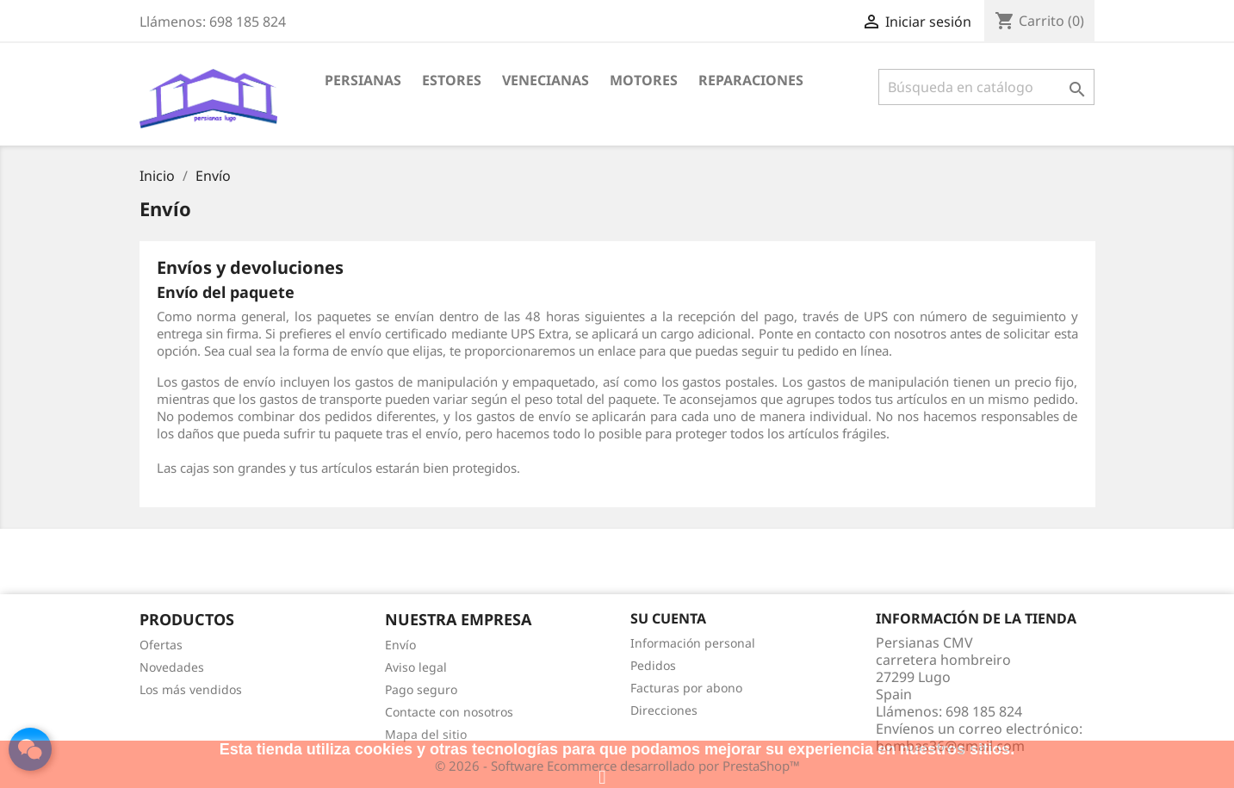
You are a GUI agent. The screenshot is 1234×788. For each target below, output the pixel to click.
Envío (400, 644)
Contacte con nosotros (449, 712)
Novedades (172, 667)
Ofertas (161, 644)
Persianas (363, 80)
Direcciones (664, 710)
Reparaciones (750, 80)
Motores (644, 80)
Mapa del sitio (426, 734)
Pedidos (653, 665)
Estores (451, 80)
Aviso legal (416, 667)
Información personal (692, 643)
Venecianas (545, 80)
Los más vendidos (191, 689)
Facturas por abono (686, 687)
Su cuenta (668, 618)
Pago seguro (421, 689)
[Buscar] (986, 87)
